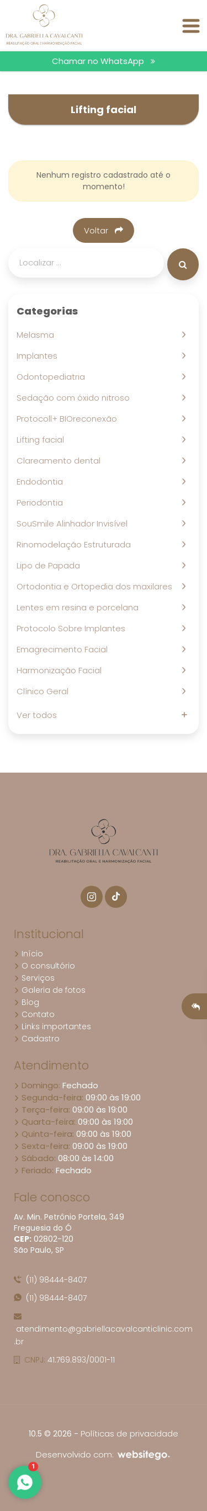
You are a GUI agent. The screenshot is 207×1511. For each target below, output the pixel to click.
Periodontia (42, 502)
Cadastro (37, 1038)
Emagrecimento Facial (64, 649)
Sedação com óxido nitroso (75, 397)
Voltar (103, 230)
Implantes (39, 355)
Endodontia (42, 481)
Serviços (34, 977)
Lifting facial (42, 439)
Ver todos (39, 715)
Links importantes (52, 1026)
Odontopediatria (53, 376)
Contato (34, 1014)
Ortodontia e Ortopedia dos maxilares (97, 586)
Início (28, 953)
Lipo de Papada (50, 565)
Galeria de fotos (50, 990)
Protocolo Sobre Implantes (73, 628)
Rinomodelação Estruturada (76, 544)
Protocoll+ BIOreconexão (69, 418)
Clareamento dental (61, 460)
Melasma (38, 334)
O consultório (44, 965)
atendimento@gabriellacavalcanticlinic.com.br (103, 1329)
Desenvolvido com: (103, 1454)
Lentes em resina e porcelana (80, 607)
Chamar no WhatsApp (103, 61)
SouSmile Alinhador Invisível (74, 523)
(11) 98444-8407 (50, 1279)
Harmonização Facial (61, 670)
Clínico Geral (45, 691)
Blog (26, 1002)
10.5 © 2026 (50, 1433)
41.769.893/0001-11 (64, 1359)
